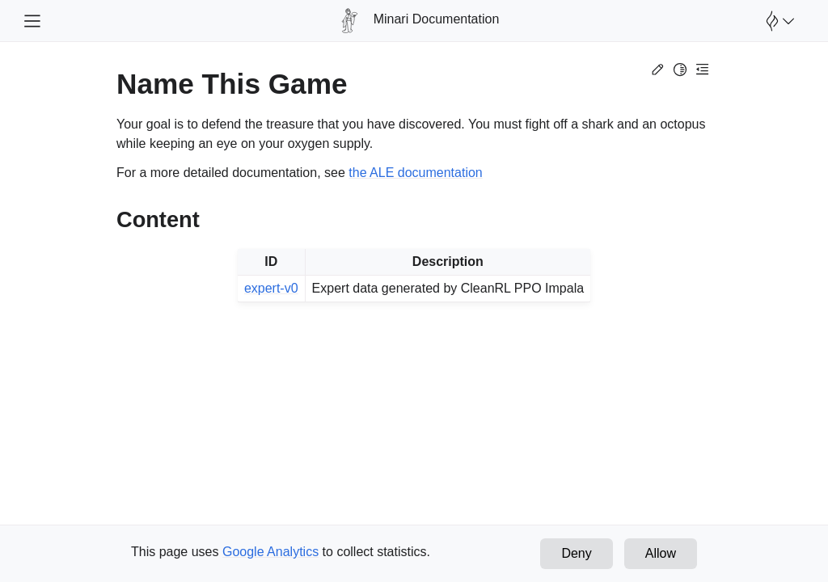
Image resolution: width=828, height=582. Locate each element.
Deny (576, 553)
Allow (660, 553)
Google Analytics (270, 552)
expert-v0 (271, 288)
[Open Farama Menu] (778, 21)
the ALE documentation (415, 172)
